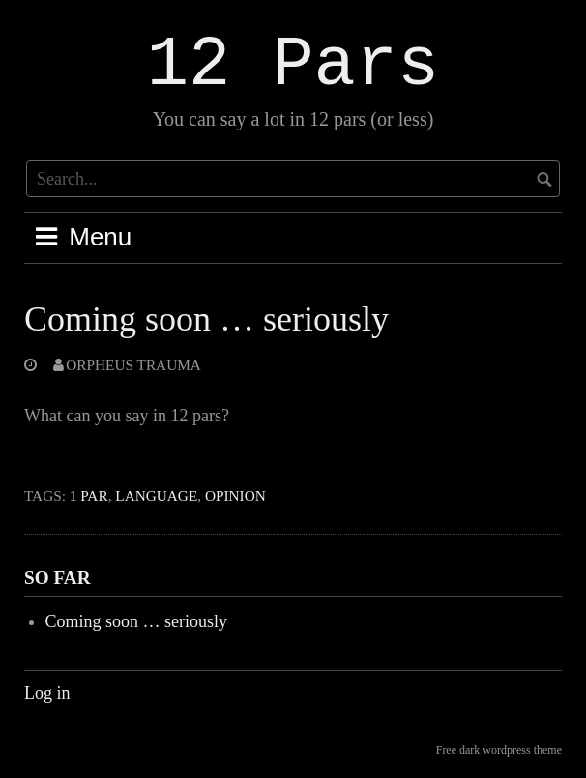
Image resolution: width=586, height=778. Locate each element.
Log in (47, 693)
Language (156, 495)
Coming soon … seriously (206, 319)
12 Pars (293, 65)
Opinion (235, 495)
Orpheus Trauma (133, 365)
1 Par (89, 495)
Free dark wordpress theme (499, 750)
